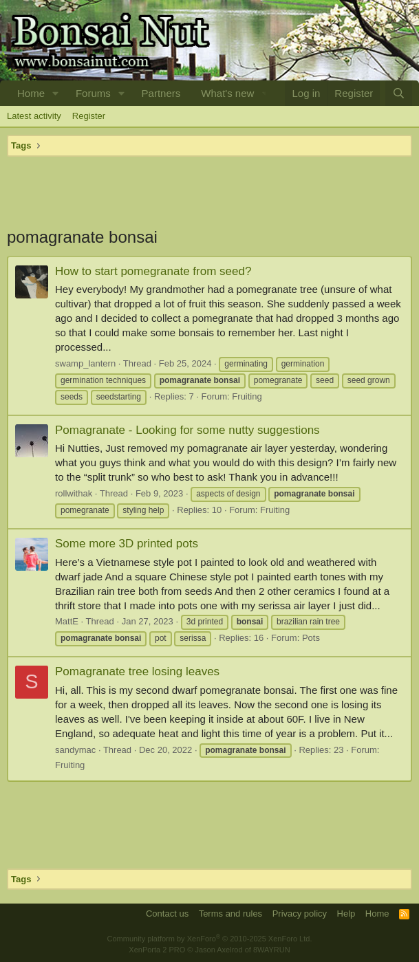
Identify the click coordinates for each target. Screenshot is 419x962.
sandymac (75, 750)
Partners (161, 93)
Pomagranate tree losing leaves (137, 671)
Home (31, 93)
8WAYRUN (271, 949)
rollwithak (73, 493)
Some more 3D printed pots (126, 543)
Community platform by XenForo (209, 938)
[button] (55, 93)
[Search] (398, 93)
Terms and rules (230, 913)
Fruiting (246, 396)
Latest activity (34, 116)
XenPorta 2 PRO (157, 949)
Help (346, 913)
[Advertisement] (209, 191)
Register (88, 116)
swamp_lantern (85, 363)
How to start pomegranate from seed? (153, 271)
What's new (227, 93)
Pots (311, 638)
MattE (66, 621)
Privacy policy (299, 913)
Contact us (167, 913)
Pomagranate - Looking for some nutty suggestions (187, 430)
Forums (93, 93)
